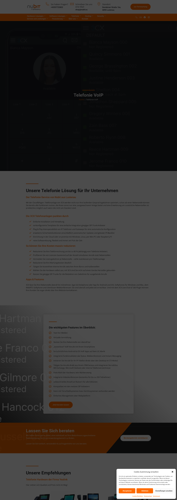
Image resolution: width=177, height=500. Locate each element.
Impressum (156, 496)
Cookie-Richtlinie (137, 496)
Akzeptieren (127, 491)
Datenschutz (148, 496)
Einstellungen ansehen (163, 491)
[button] (172, 472)
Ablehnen (144, 491)
